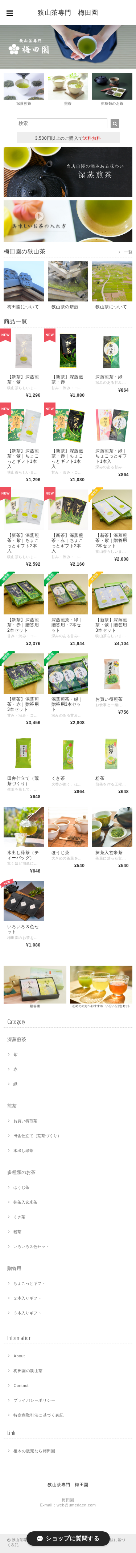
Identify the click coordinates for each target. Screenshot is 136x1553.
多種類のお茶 (21, 1172)
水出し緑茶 (23, 1150)
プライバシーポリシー (34, 1400)
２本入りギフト (27, 1298)
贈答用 (14, 1268)
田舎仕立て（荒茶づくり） (37, 1136)
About (19, 1356)
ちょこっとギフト (29, 1283)
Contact (20, 1385)
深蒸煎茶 (16, 1039)
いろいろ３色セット (31, 1246)
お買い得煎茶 (25, 1121)
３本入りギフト (27, 1313)
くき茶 (19, 1217)
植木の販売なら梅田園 (34, 1451)
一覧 (128, 252)
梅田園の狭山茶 (27, 1371)
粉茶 (17, 1232)
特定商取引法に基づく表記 (38, 1415)
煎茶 (12, 1106)
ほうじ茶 (21, 1187)
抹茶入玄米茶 (25, 1202)
